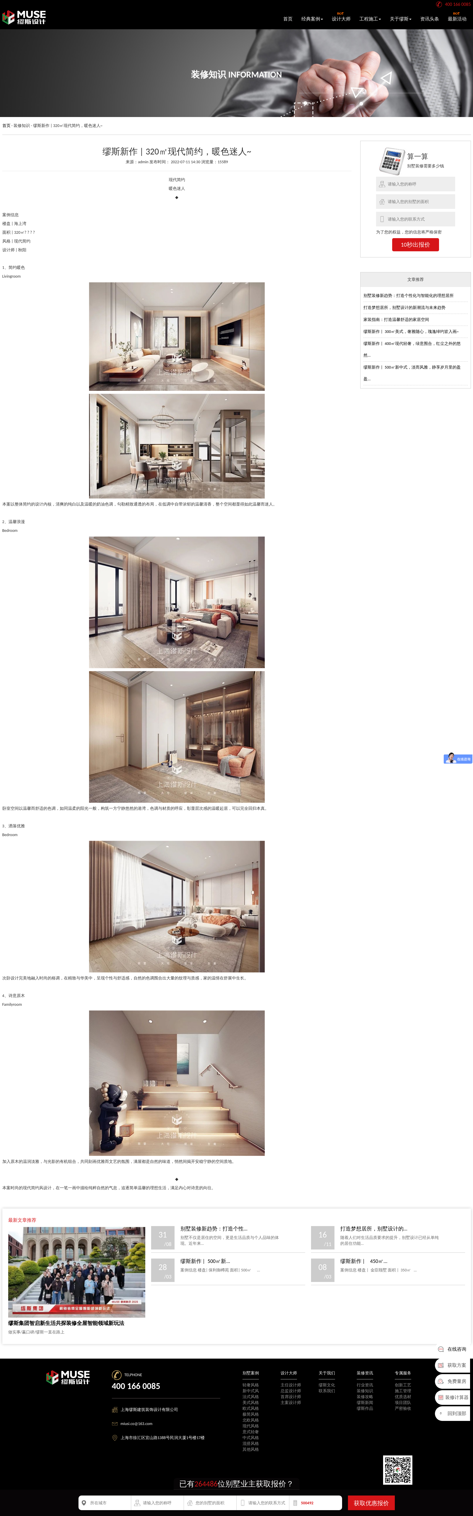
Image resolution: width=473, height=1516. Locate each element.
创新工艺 (403, 1385)
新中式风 (251, 1390)
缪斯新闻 (365, 1402)
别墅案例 (251, 1373)
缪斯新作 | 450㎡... (363, 1261)
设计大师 (341, 17)
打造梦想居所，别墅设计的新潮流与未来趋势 (404, 307)
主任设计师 (291, 1385)
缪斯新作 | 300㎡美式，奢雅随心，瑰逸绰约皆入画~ (411, 331)
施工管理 (403, 1390)
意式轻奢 (251, 1431)
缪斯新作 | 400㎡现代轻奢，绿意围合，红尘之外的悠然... (412, 349)
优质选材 (403, 1396)
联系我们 (327, 1390)
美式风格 (251, 1402)
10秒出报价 (415, 244)
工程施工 (370, 19)
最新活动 (457, 17)
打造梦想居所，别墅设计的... (374, 1228)
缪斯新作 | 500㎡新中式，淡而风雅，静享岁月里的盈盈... (412, 373)
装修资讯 (365, 1373)
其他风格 (251, 1449)
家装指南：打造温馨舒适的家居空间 (396, 319)
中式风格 (251, 1437)
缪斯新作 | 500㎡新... (205, 1261)
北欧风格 (251, 1420)
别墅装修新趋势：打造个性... (214, 1228)
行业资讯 (365, 1385)
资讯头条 (429, 19)
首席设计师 (291, 1396)
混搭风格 (251, 1443)
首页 (288, 19)
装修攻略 (365, 1396)
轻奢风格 (251, 1385)
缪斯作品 (365, 1408)
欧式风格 (251, 1408)
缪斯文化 (327, 1385)
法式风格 (251, 1396)
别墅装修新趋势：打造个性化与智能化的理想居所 (408, 295)
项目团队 (403, 1402)
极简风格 (251, 1414)
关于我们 (327, 1373)
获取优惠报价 (371, 1503)
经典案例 (312, 19)
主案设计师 (291, 1402)
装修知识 (365, 1390)
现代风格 (251, 1426)
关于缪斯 (400, 19)
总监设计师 (291, 1390)
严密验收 (403, 1408)
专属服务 (403, 1373)
